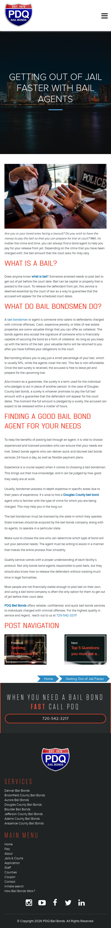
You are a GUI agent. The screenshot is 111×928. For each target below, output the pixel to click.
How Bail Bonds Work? (19, 891)
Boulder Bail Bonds (17, 809)
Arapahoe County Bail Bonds (24, 823)
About (8, 854)
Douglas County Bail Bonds (23, 805)
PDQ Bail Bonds (15, 606)
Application (12, 863)
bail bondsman (17, 320)
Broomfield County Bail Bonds (24, 795)
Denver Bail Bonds (17, 791)
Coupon (9, 877)
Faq (7, 849)
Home (8, 844)
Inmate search (14, 886)
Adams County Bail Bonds (22, 819)
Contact (9, 882)
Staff (7, 868)
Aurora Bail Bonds (16, 800)
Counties (10, 872)
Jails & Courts (13, 858)
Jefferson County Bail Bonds (23, 814)
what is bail (39, 277)
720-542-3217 (66, 615)
